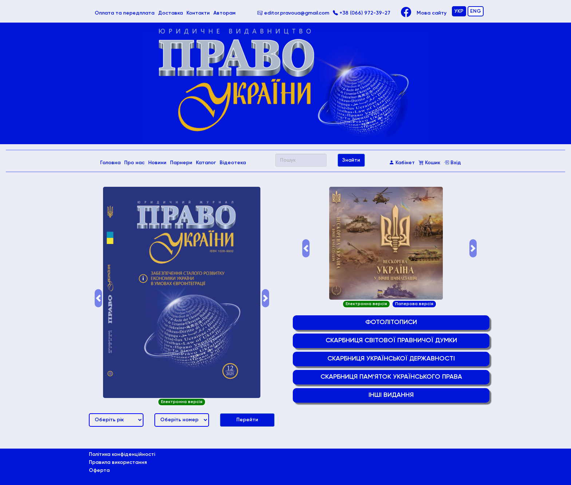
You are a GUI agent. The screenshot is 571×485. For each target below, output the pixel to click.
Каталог (206, 162)
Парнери (181, 162)
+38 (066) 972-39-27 (361, 13)
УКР (459, 11)
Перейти (247, 419)
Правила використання (118, 462)
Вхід (452, 162)
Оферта (99, 470)
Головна (111, 161)
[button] (98, 298)
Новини (157, 162)
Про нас (134, 162)
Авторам (224, 13)
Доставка (170, 13)
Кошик (429, 162)
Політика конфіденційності (122, 454)
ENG (475, 11)
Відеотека (233, 162)
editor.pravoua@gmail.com (293, 13)
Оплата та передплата (125, 12)
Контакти (198, 13)
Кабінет (402, 162)
